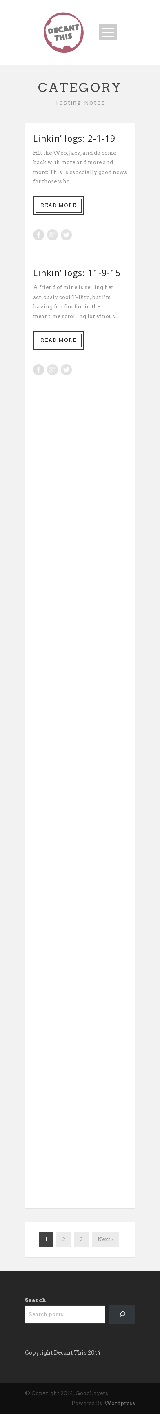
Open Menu (108, 32)
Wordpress (119, 1403)
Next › (105, 1239)
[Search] (122, 1314)
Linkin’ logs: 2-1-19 (74, 138)
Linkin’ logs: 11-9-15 (77, 273)
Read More (58, 205)
